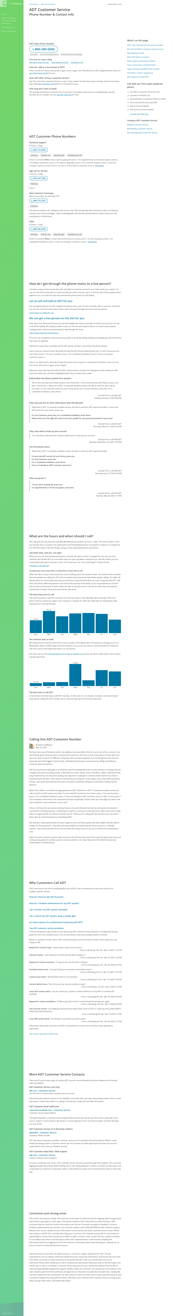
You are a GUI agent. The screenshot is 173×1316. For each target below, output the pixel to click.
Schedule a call (77, 62)
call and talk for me (56, 654)
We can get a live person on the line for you (56, 318)
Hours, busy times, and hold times (141, 65)
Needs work (111, 1299)
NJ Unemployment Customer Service (142, 132)
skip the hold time (64, 95)
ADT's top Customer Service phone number (145, 45)
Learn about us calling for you (41, 313)
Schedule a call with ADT (39, 566)
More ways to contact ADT (138, 77)
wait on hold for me (75, 654)
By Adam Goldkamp (44, 745)
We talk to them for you (39, 62)
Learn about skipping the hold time (43, 333)
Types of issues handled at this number (143, 69)
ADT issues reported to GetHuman (43, 1034)
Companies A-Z (8, 27)
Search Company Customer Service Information (9, 21)
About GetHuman (9, 31)
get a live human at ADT (39, 73)
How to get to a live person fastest (141, 61)
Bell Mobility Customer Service (139, 128)
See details (99, 165)
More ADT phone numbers (138, 57)
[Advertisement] (75, 115)
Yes (102, 1299)
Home (4, 14)
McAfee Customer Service (137, 125)
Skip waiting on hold (59, 62)
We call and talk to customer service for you (145, 49)
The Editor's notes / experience (140, 73)
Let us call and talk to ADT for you (50, 301)
